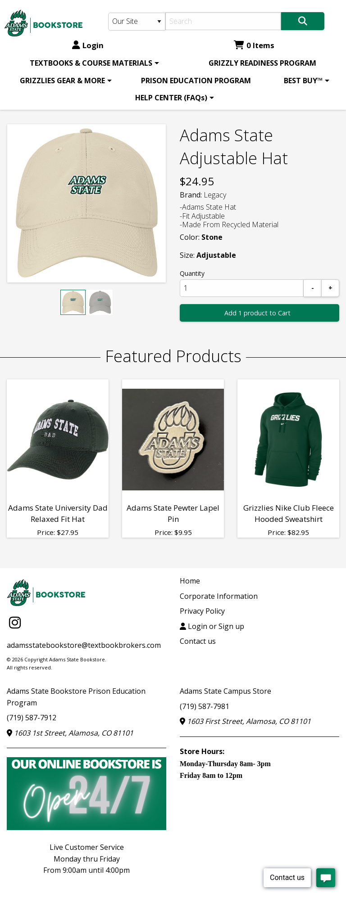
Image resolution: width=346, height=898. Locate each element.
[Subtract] (313, 288)
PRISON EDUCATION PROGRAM (196, 80)
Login (88, 45)
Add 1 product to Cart (257, 313)
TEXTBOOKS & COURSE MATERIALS (91, 63)
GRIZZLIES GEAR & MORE (62, 80)
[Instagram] (15, 622)
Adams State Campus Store (225, 691)
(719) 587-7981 (204, 706)
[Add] (330, 288)
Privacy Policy (202, 611)
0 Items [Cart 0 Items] (254, 45)
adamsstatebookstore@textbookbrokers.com (84, 645)
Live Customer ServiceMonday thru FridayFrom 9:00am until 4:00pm (86, 858)
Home (190, 581)
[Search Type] (136, 22)
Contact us (198, 641)
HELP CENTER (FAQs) (171, 98)
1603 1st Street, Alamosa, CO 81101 (70, 733)
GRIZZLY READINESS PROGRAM (262, 63)
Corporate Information (219, 596)
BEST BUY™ (303, 80)
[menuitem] (93, 63)
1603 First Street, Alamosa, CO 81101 (245, 721)
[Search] (223, 21)
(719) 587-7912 (31, 718)
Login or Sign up (212, 626)
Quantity (192, 273)
